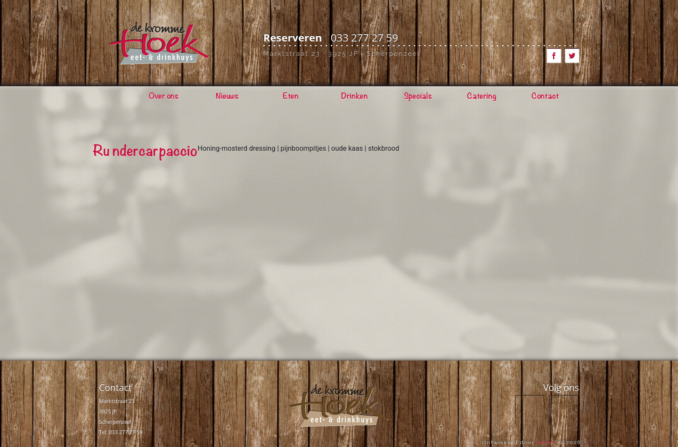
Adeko (546, 442)
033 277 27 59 (364, 37)
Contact (115, 387)
